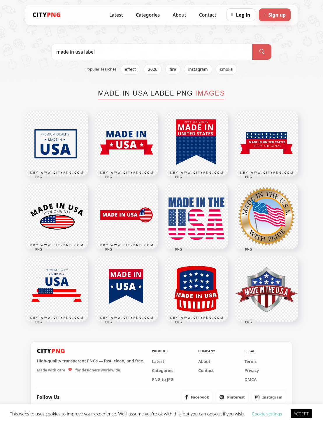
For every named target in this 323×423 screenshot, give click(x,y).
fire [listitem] (173, 69)
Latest (116, 15)
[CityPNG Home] (46, 15)
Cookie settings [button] (267, 414)
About (179, 15)
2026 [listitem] (152, 69)
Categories (148, 15)
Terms (251, 361)
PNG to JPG (163, 379)
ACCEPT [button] (301, 414)
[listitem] (197, 397)
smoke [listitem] (226, 69)
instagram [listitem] (198, 69)
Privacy (252, 370)
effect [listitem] (130, 69)
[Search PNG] (152, 52)
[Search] (261, 52)
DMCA (251, 379)
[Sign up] (275, 14)
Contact (207, 15)
